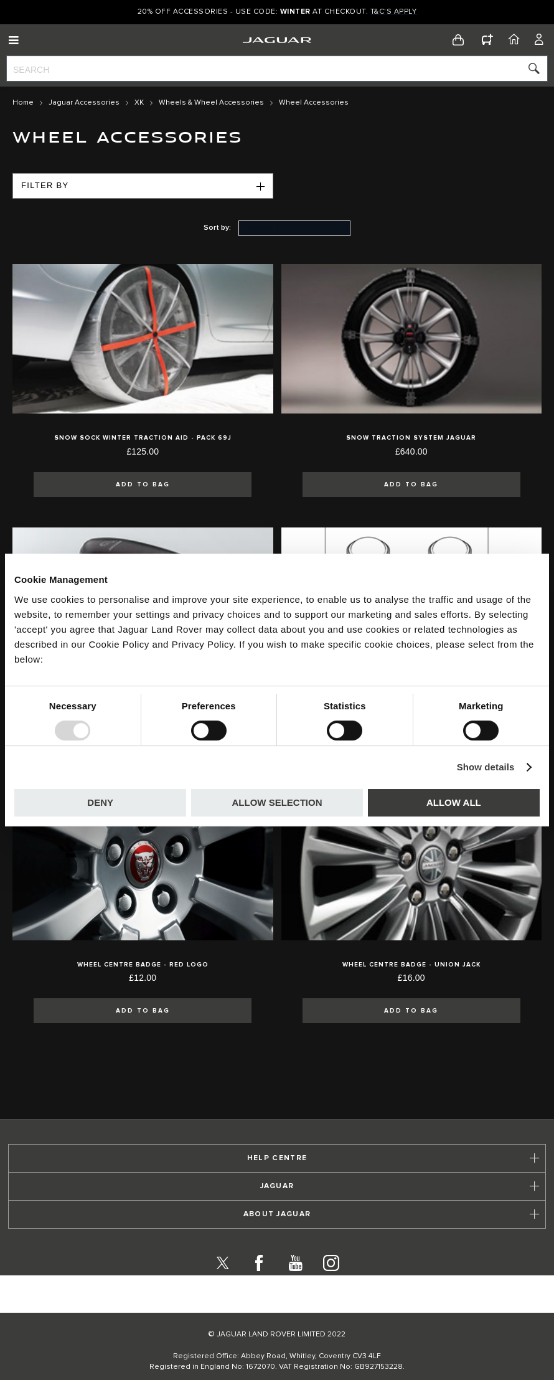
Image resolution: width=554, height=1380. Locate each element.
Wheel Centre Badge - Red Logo (143, 965)
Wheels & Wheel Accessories (211, 102)
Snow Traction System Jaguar (411, 438)
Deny (100, 802)
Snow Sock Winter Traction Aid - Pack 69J (143, 438)
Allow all (453, 802)
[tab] (277, 1158)
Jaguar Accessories (84, 102)
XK (139, 102)
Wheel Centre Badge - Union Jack (411, 965)
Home (23, 102)
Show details (486, 767)
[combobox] (277, 68)
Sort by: (217, 228)
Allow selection (277, 802)
